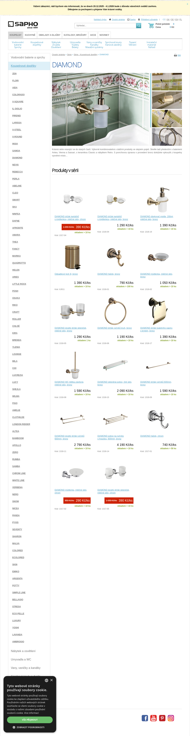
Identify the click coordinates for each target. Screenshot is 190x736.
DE (172, 19)
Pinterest (162, 718)
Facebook (145, 718)
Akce (93, 35)
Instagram (171, 718)
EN (176, 19)
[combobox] (46, 680)
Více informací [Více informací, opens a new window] (31, 712)
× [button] (51, 680)
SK (168, 19)
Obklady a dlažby (49, 35)
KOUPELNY (15, 35)
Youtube (153, 718)
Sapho (133, 19)
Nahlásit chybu (100, 19)
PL (181, 19)
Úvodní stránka (118, 19)
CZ (164, 19)
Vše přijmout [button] (30, 719)
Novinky (104, 35)
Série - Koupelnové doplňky (85, 54)
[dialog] (30, 704)
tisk (179, 55)
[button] (30, 727)
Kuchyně (30, 35)
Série (69, 54)
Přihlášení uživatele (149, 19)
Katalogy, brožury (75, 35)
